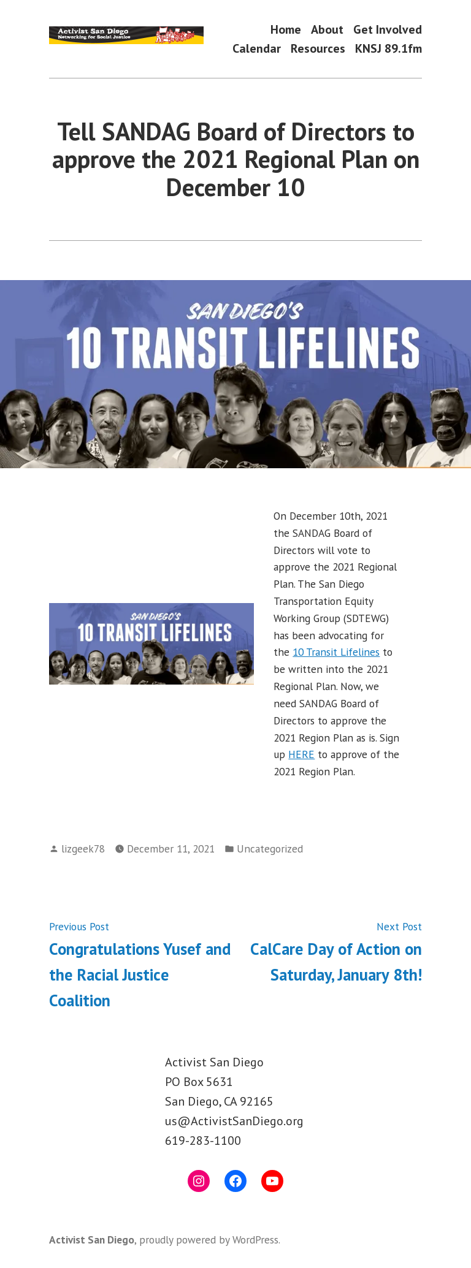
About (327, 29)
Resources (318, 48)
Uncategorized (270, 848)
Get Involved (387, 29)
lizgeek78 (83, 848)
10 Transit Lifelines (336, 652)
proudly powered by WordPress (208, 1239)
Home (285, 29)
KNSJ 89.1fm (388, 48)
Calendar (256, 48)
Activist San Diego (91, 1239)
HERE (301, 754)
